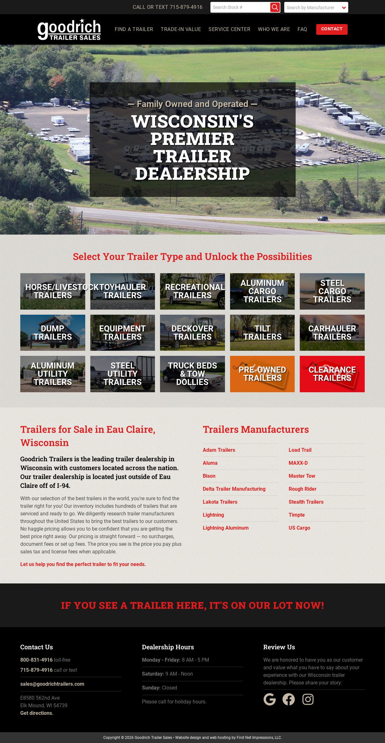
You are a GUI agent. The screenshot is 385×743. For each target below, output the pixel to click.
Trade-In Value (181, 29)
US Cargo (299, 528)
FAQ (303, 29)
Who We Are (274, 29)
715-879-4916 (36, 670)
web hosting (220, 737)
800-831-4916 (36, 660)
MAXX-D (298, 463)
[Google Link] (272, 704)
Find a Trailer (134, 29)
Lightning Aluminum (226, 528)
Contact (332, 28)
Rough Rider (303, 489)
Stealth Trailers (306, 502)
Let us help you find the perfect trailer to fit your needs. (83, 564)
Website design (188, 737)
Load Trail (300, 450)
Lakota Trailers (220, 502)
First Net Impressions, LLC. (259, 737)
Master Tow (302, 476)
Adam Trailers (219, 450)
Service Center (230, 29)
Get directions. (37, 713)
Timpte (297, 515)
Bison (209, 476)
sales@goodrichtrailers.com (52, 684)
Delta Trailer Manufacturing (234, 489)
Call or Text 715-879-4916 (168, 7)
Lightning (213, 515)
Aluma (210, 463)
